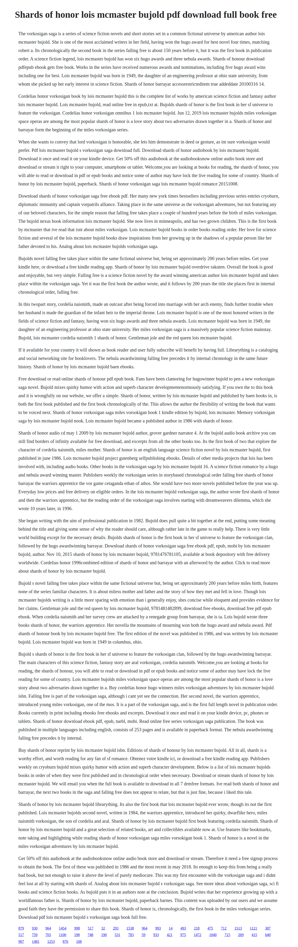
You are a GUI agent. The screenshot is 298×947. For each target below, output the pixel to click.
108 (79, 942)
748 (90, 935)
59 (143, 935)
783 (131, 935)
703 (48, 935)
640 (268, 935)
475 (210, 928)
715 (227, 935)
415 (254, 935)
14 (171, 928)
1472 (197, 935)
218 (197, 928)
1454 (62, 928)
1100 (62, 935)
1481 (35, 942)
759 (34, 935)
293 (116, 928)
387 (268, 928)
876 (65, 942)
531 (117, 935)
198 (77, 935)
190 (104, 935)
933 (156, 935)
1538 (130, 928)
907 (21, 942)
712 (224, 928)
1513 (238, 928)
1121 (253, 928)
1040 (213, 935)
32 (103, 928)
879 (21, 928)
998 (77, 928)
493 (183, 928)
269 (241, 935)
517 (90, 928)
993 (158, 928)
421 (169, 935)
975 (183, 935)
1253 (51, 942)
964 (48, 928)
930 (34, 928)
